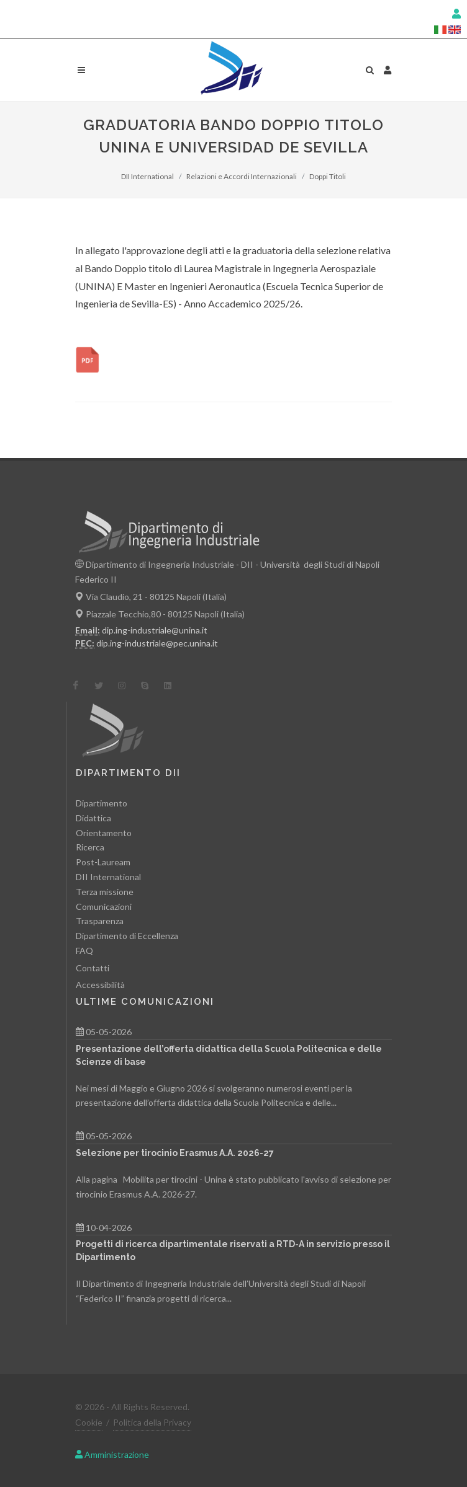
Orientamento (104, 832)
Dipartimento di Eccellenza (127, 935)
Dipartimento (101, 803)
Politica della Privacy (152, 1422)
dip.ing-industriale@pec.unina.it (157, 643)
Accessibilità (100, 984)
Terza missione (105, 891)
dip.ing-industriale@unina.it (154, 630)
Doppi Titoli (327, 176)
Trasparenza (100, 921)
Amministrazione (112, 1454)
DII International (147, 176)
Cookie (88, 1422)
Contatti (92, 968)
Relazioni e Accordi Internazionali (241, 176)
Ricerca (90, 847)
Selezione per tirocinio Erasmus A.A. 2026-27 (175, 1153)
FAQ (84, 950)
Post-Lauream (103, 862)
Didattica (93, 818)
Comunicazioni (104, 906)
